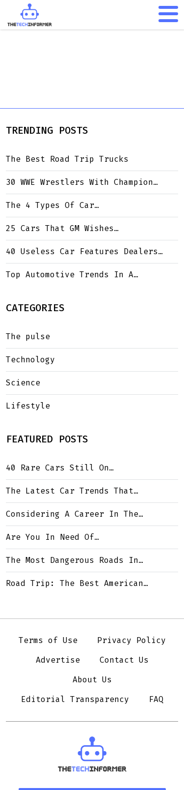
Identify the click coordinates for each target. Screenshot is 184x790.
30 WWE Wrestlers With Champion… (82, 182)
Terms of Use (48, 640)
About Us (92, 679)
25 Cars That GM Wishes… (62, 228)
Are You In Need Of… (52, 537)
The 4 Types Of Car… (52, 205)
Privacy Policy (131, 640)
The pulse (28, 336)
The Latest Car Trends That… (72, 491)
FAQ (156, 699)
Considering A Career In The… (74, 514)
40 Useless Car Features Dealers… (84, 251)
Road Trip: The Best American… (77, 583)
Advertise (58, 660)
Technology (30, 359)
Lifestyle (28, 406)
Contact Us (124, 660)
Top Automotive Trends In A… (72, 274)
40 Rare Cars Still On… (60, 468)
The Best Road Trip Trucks (67, 159)
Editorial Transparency (75, 699)
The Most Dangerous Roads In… (74, 560)
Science (23, 383)
